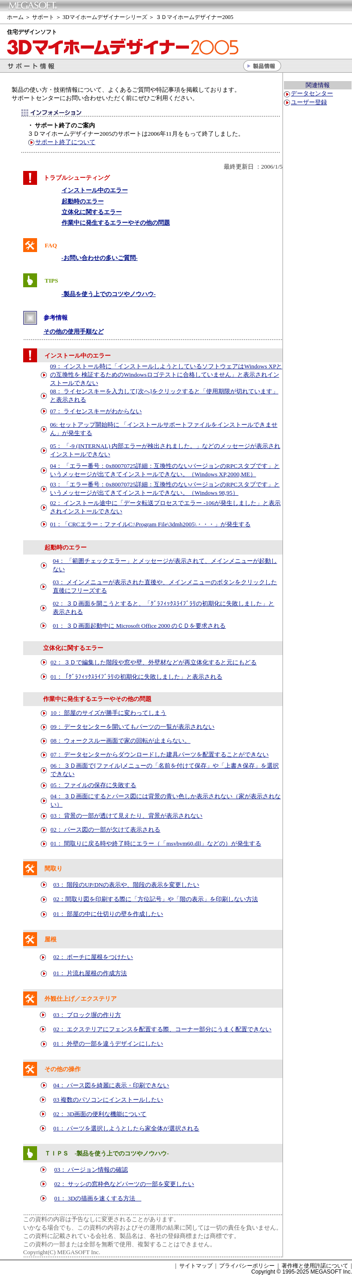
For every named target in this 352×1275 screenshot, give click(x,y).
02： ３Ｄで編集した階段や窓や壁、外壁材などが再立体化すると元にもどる (153, 662)
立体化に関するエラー (92, 211)
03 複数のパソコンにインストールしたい (108, 1099)
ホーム (15, 17)
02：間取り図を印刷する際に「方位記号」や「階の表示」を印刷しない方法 (155, 899)
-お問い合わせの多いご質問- (100, 257)
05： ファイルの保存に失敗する (93, 785)
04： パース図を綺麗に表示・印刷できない (111, 1085)
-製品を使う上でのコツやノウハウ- (109, 293)
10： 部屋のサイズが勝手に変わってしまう (108, 712)
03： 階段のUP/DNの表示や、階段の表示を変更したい (126, 884)
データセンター (312, 93)
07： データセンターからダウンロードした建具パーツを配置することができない (159, 754)
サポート (43, 17)
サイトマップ (196, 1265)
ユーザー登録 (309, 102)
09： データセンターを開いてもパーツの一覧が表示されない (132, 726)
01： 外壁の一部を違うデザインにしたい (108, 1043)
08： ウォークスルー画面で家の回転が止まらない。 (120, 740)
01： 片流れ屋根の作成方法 (90, 973)
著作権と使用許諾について (315, 1265)
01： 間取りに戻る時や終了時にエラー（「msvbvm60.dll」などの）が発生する (155, 843)
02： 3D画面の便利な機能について (99, 1114)
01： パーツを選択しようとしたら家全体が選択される (126, 1128)
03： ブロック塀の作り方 (87, 1014)
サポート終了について (65, 142)
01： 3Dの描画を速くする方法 (97, 1198)
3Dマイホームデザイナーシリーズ (105, 17)
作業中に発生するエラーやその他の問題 (116, 222)
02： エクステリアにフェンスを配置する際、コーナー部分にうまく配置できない (162, 1029)
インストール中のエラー (95, 190)
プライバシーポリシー (247, 1265)
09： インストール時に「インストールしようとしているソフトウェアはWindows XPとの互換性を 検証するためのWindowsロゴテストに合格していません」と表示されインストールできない (166, 374)
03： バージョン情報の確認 (91, 1169)
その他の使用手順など (74, 331)
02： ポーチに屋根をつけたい (93, 956)
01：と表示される (136, 676)
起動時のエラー (83, 201)
